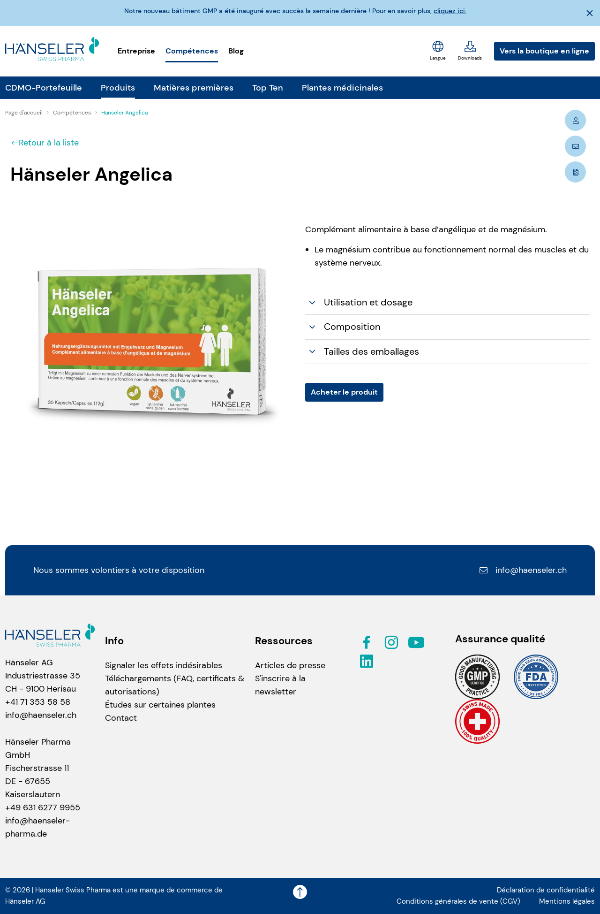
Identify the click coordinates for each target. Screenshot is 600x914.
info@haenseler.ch (523, 570)
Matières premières (193, 87)
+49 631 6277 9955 (42, 807)
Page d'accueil (24, 112)
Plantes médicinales (342, 87)
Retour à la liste (44, 142)
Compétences (191, 51)
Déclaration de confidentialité (546, 890)
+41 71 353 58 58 (37, 702)
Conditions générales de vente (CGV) (458, 901)
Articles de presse (290, 665)
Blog (236, 51)
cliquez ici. (450, 11)
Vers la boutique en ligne (544, 51)
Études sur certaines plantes (160, 704)
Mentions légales (567, 901)
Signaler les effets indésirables (163, 665)
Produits (118, 87)
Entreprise (136, 51)
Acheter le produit (344, 392)
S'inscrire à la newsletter (280, 685)
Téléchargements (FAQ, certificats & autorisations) (174, 685)
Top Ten (267, 87)
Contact (121, 718)
